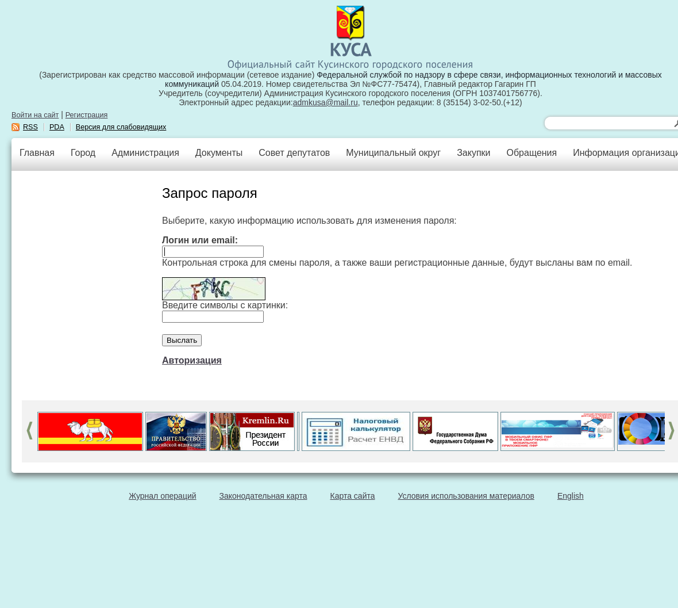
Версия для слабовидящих (121, 127)
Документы (218, 153)
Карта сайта (352, 495)
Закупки (473, 153)
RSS (30, 127)
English (570, 495)
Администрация (145, 153)
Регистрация (87, 115)
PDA (56, 127)
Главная (37, 153)
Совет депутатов (294, 153)
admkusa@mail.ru (325, 102)
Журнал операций (162, 495)
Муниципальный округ (393, 153)
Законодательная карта (263, 495)
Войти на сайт (35, 115)
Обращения (531, 153)
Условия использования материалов (466, 495)
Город (83, 153)
